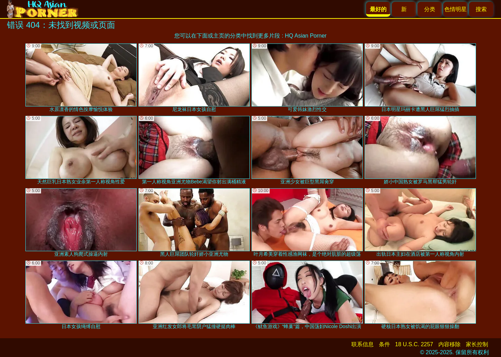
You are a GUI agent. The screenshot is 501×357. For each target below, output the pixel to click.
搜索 (481, 9)
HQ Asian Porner (306, 36)
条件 (384, 344)
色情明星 (455, 9)
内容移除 (449, 344)
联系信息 (362, 344)
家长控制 (477, 344)
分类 (429, 9)
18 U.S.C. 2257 (414, 344)
